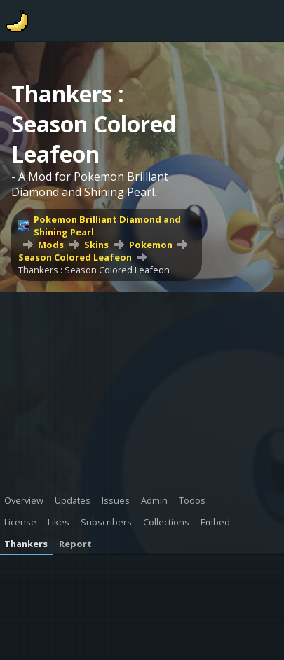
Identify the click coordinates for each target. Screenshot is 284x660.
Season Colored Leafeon (75, 257)
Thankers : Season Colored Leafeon (94, 269)
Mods (51, 244)
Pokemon (151, 244)
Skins (96, 244)
